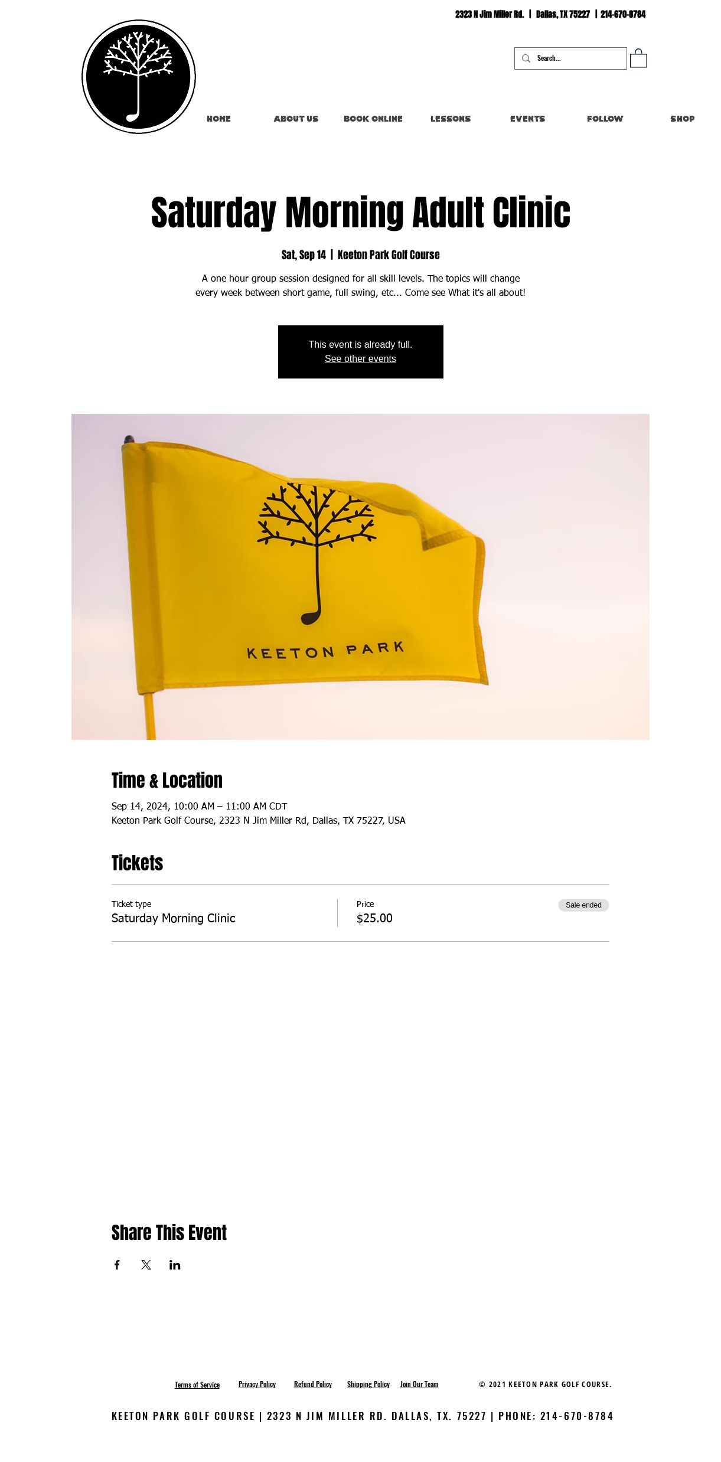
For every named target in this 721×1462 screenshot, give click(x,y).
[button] (638, 57)
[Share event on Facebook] (117, 1265)
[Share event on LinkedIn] (175, 1265)
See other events (360, 359)
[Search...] (569, 58)
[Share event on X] (146, 1265)
